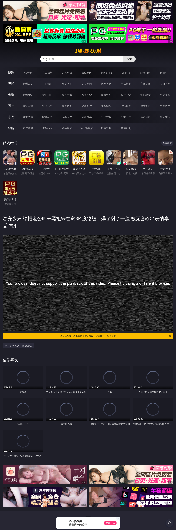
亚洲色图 (47, 106)
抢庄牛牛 (165, 72)
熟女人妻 (106, 83)
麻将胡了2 (106, 72)
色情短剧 (126, 128)
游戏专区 (87, 72)
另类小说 (126, 117)
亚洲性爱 (28, 95)
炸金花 (126, 72)
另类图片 (165, 106)
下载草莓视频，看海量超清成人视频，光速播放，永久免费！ (115, 336)
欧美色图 (67, 106)
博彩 (11, 72)
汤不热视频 (86, 128)
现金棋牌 (145, 72)
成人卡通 (67, 95)
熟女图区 (145, 106)
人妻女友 (67, 117)
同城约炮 (28, 128)
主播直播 (145, 83)
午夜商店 (47, 128)
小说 (11, 117)
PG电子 (27, 72)
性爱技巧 (165, 117)
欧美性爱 (87, 95)
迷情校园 (106, 117)
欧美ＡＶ (67, 83)
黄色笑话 (145, 117)
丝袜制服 (126, 83)
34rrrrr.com (88, 51)
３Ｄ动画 (87, 83)
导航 (11, 128)
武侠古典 (87, 117)
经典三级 (126, 95)
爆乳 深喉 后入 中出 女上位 (18, 345)
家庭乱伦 (47, 117)
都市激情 (28, 117)
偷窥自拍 (28, 106)
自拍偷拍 (47, 83)
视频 (11, 83)
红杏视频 (106, 128)
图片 (11, 106)
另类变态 (165, 95)
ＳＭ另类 (165, 83)
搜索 (129, 59)
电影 (11, 95)
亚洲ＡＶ (28, 83)
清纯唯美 (126, 106)
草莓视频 (67, 128)
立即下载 (110, 522)
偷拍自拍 (47, 95)
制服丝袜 (106, 95)
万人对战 (67, 72)
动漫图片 (87, 106)
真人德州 (47, 72)
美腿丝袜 (106, 106)
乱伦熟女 (145, 95)
